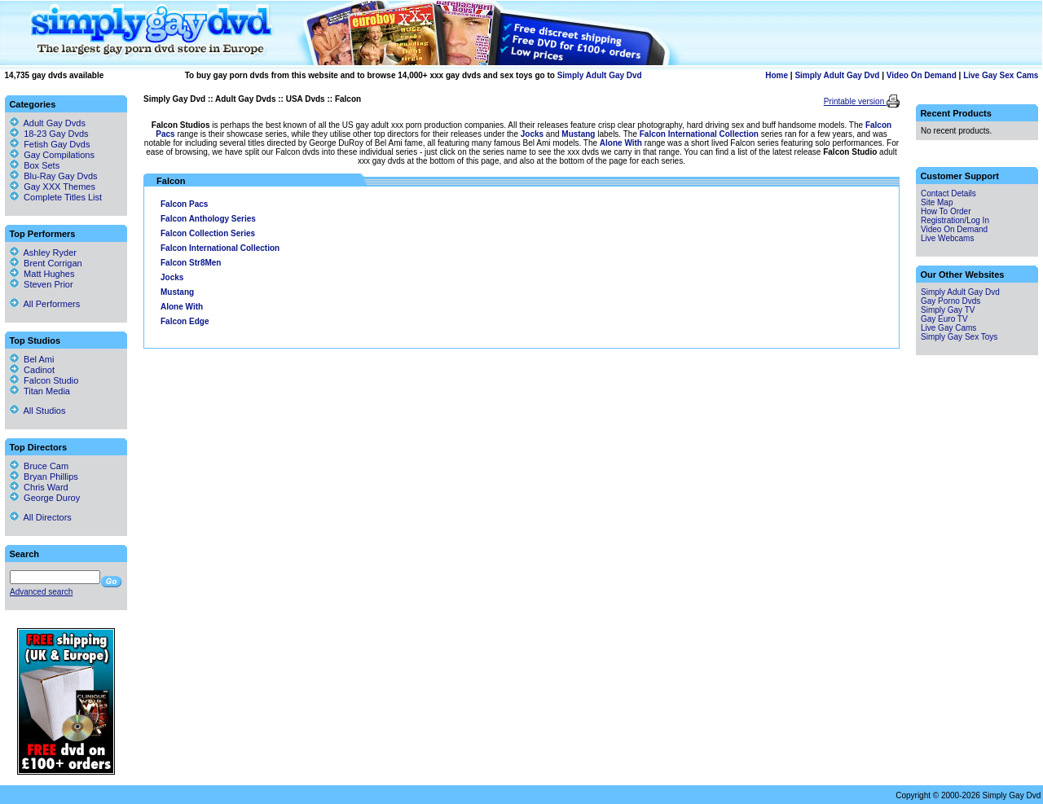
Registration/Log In (955, 220)
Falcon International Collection (699, 134)
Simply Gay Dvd (174, 98)
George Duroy (45, 498)
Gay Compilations (59, 155)
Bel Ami (32, 359)
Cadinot (32, 370)
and (552, 134)
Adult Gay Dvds (245, 98)
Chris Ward (39, 487)
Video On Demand (922, 75)
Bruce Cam (39, 466)
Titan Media (40, 391)
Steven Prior (41, 284)
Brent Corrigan (46, 263)
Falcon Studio (44, 380)
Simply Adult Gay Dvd (599, 75)
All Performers (45, 304)
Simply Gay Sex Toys (959, 336)
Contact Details (948, 193)
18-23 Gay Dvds (56, 133)
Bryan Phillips (44, 476)
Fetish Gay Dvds (57, 144)
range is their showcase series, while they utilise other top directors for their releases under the (348, 134)
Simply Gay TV (948, 309)
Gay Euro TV (944, 318)
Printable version (855, 101)
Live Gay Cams (948, 327)
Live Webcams (947, 238)
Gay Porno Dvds (950, 301)
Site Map (937, 202)
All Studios (37, 410)
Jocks (532, 134)
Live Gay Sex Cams (1000, 75)
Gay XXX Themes (59, 186)
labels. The (617, 134)
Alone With (621, 142)
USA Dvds (305, 98)
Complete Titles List (56, 197)
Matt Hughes (42, 274)
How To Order (946, 211)
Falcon (348, 98)
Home (776, 75)
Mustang (578, 134)
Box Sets (41, 165)
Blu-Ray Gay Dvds (60, 176)
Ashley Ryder (43, 252)
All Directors (41, 517)
